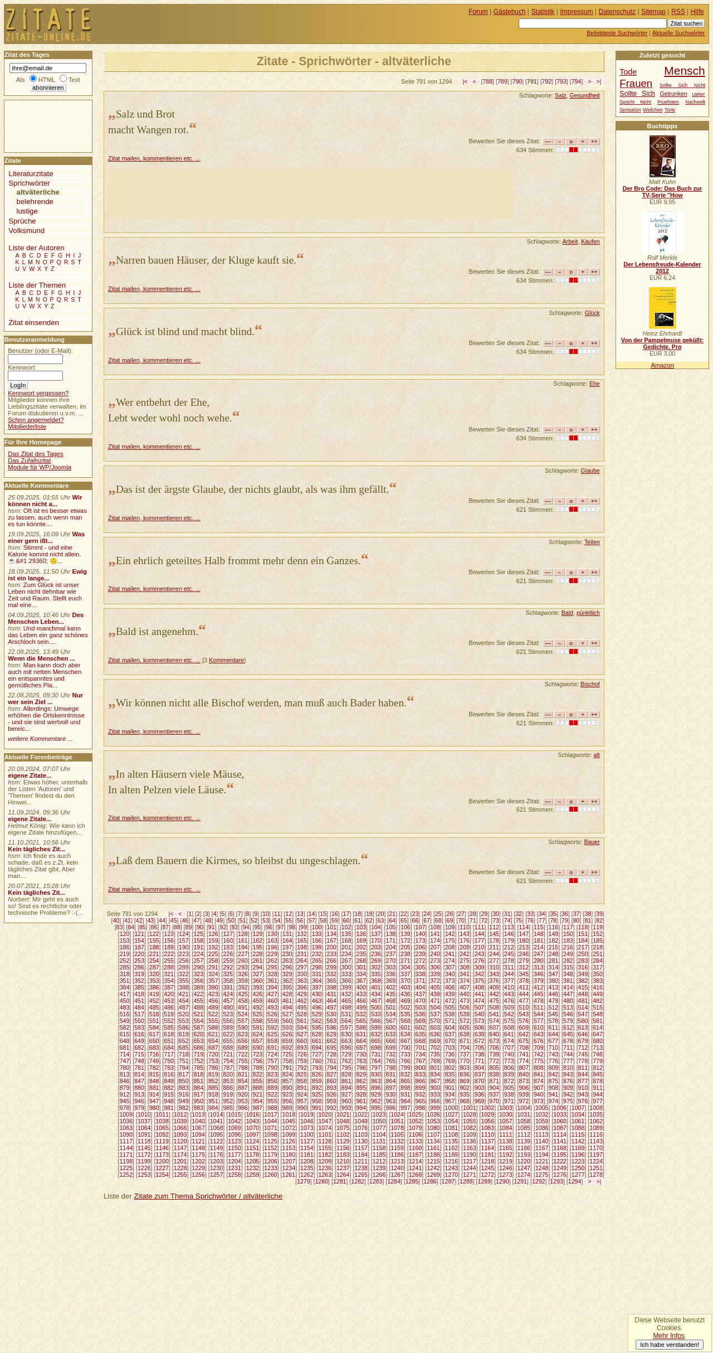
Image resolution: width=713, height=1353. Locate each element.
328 (272, 974)
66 (415, 920)
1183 (343, 1154)
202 (361, 947)
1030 (505, 1114)
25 (438, 913)
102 (346, 927)
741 (524, 1054)
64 (392, 920)
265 (317, 960)
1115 (578, 1134)
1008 (596, 1107)
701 (421, 1047)
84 (131, 927)
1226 (144, 1168)
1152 (270, 1148)
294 (258, 967)
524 (243, 1014)
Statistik (543, 12)
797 (376, 1067)
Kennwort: (22, 367)
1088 (578, 1127)
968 (465, 1101)
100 (317, 927)
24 (426, 913)
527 (287, 1014)
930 (390, 1094)
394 (272, 987)
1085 (523, 1127)
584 (154, 1027)
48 (208, 920)
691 (272, 1047)
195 (258, 947)
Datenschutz (617, 12)
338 (421, 974)
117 (568, 927)
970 (494, 1101)
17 (346, 913)
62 (369, 920)
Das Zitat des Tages (35, 453)
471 (435, 1000)
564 (346, 1020)
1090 (126, 1134)
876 (568, 1081)
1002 (488, 1107)
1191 (488, 1154)
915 (169, 1094)
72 (484, 920)
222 (169, 954)
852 (213, 1081)
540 (480, 1014)
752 (198, 1061)
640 (494, 1034)
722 (243, 1054)
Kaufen (590, 241)
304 (406, 967)
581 (598, 1020)
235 (361, 954)
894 (346, 1087)
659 (287, 1040)
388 (184, 987)
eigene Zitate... (29, 775)
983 (198, 1107)
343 (494, 974)
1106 (415, 1134)
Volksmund (26, 230)
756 (258, 1061)
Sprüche (22, 221)
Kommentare (226, 660)
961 (361, 1101)
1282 (357, 1181)
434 (376, 994)
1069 (234, 1127)
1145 (144, 1148)
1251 (596, 1168)
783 (169, 1067)
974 (554, 1101)
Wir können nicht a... (45, 500)
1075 (343, 1127)
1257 (216, 1174)
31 (507, 913)
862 (361, 1081)
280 (539, 960)
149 (554, 933)
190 (184, 947)
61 (357, 920)
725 (287, 1054)
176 (465, 940)
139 (406, 933)
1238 (361, 1168)
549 (125, 1020)
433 (361, 994)
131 (287, 933)
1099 (289, 1134)
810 (568, 1067)
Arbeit (570, 241)
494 (287, 1007)
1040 (198, 1121)
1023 (379, 1114)
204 (390, 947)
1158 (379, 1148)
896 (376, 1087)
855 (258, 1081)
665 (376, 1040)
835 (450, 1074)
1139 (523, 1141)
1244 (469, 1168)
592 (272, 1027)
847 (139, 1081)
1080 (433, 1127)
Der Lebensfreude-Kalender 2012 (662, 267)
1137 (488, 1141)
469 (406, 1000)
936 (480, 1094)
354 (169, 980)
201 (346, 947)
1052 (415, 1121)
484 (139, 1007)
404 (421, 987)
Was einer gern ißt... (46, 537)
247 (539, 954)
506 (465, 1007)
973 (539, 1101)
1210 (343, 1161)
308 (465, 967)
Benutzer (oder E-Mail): (40, 350)
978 (125, 1107)
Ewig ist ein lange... (47, 574)
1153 (289, 1148)
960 (346, 1101)
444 (524, 994)
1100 (307, 1134)
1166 (523, 1148)
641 (509, 1034)
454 (184, 1000)
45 (173, 920)
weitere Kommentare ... (40, 738)
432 (346, 994)
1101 (324, 1134)
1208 (307, 1161)
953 (243, 1101)
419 (154, 994)
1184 (361, 1154)
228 (258, 954)
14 (312, 913)
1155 (324, 1148)
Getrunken (673, 94)
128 (243, 933)
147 (524, 933)
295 (272, 967)
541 (494, 1014)
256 (184, 960)
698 (376, 1047)
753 (213, 1061)
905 (509, 1087)
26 (450, 913)
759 (302, 1061)
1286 (430, 1181)
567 (390, 1020)
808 (539, 1067)
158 (198, 940)
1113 (542, 1134)
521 (198, 1014)
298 (317, 967)
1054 (451, 1121)
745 (583, 1054)
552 (169, 1020)
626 (287, 1034)
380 (554, 980)
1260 (270, 1174)
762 (346, 1061)
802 (450, 1067)
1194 (542, 1154)
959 (331, 1101)
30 (495, 913)
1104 (379, 1134)
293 (243, 967)
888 (258, 1087)
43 (150, 920)
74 (507, 920)
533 (376, 1014)
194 (243, 947)
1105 (397, 1134)
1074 (324, 1127)
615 (125, 1034)
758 (287, 1061)
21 (392, 913)
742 (539, 1054)
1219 (505, 1161)
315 (568, 967)
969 (480, 1101)
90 (200, 927)
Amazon (662, 365)
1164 (488, 1148)
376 (494, 980)
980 (154, 1107)
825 (302, 1074)
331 (317, 974)
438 (435, 994)
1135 (451, 1141)
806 (509, 1067)
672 (480, 1040)
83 (119, 927)
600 (390, 1027)
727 (317, 1054)
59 (334, 920)
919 (228, 1094)
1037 (144, 1121)
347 (554, 974)
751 (184, 1061)
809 (554, 1067)
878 (598, 1081)
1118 (144, 1141)
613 (583, 1027)
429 (302, 994)
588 (213, 1027)
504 (435, 1007)
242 (465, 954)
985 (228, 1107)
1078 (397, 1127)
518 (154, 1014)
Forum (478, 12)
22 (404, 913)
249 (568, 954)
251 (598, 954)
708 (524, 1047)
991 (317, 1107)
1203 (216, 1161)
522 (213, 1014)
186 (125, 947)
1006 (560, 1107)
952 (228, 1101)
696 (346, 1047)
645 (568, 1034)
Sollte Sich (637, 94)
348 (568, 974)
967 (450, 1101)
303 (390, 967)
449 (598, 994)
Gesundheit (585, 95)
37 (576, 913)
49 (219, 920)
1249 (560, 1168)
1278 (596, 1174)
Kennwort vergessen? (38, 393)
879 (125, 1087)
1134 (433, 1141)
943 (583, 1094)
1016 (253, 1114)
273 (435, 960)
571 (450, 1020)
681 (125, 1047)
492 (258, 1007)
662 (331, 1040)
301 (361, 967)
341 (465, 974)
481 (583, 1000)
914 (154, 1094)
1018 (289, 1114)
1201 (180, 1161)
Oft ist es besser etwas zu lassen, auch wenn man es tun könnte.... (47, 517)
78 (553, 920)
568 (406, 1020)
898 (406, 1087)
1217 (469, 1161)
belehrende (35, 201)
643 (539, 1034)
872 (509, 1081)
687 (213, 1047)
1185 (379, 1154)
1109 (469, 1134)
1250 (578, 1168)
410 (509, 987)
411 (524, 987)
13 (300, 913)
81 (587, 920)
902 (465, 1087)
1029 (488, 1114)
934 (450, 1094)
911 (598, 1087)
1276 (560, 1174)
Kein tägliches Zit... (36, 849)
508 (494, 1007)
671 (465, 1040)
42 (139, 920)
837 (480, 1074)
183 (568, 940)
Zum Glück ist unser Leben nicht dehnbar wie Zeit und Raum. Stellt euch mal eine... (45, 594)
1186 (397, 1154)
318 (125, 974)
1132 (397, 1141)
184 (583, 940)
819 (213, 1074)
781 (139, 1067)
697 (361, 1047)
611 (554, 1027)
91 (211, 927)
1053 (433, 1121)
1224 (596, 1161)
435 (390, 994)
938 (509, 1094)
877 (583, 1081)
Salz (561, 95)
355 (184, 980)
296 (287, 967)
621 (213, 1034)
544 (539, 1014)
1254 (162, 1174)
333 (346, 974)
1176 (216, 1154)
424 (228, 994)
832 (406, 1074)
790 (517, 81)
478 (539, 1000)
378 (524, 980)
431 (331, 994)
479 (554, 1000)
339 (435, 974)
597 (346, 1027)
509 (509, 1007)
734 (421, 1054)
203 (376, 947)
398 (331, 987)
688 (228, 1047)
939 (524, 1094)
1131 (379, 1141)
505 (450, 1007)
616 (139, 1034)
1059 (542, 1121)
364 (317, 980)
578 (554, 1020)
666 (390, 1040)
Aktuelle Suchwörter (678, 33)
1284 (394, 1181)
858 (302, 1081)
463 (317, 1000)
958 (317, 1101)
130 (272, 933)
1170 (596, 1148)
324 (213, 974)
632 (376, 1034)
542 (509, 1014)
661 (317, 1040)
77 (542, 920)
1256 (198, 1174)
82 (599, 920)
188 (154, 947)
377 (509, 980)
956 (287, 1101)
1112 (523, 1134)
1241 (415, 1168)
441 (480, 994)
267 (346, 960)
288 (169, 967)
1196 (578, 1154)
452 (154, 1000)
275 (465, 960)
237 (390, 954)
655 (228, 1040)
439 (450, 994)
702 (435, 1047)
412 (539, 987)
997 (406, 1107)
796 (361, 1067)
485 (154, 1007)
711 (568, 1047)
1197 (596, 1154)
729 (346, 1054)
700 (406, 1047)
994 (361, 1107)
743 (554, 1054)
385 (139, 987)
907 (539, 1087)
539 (465, 1014)
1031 (523, 1114)
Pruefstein (668, 102)
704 (465, 1047)
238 (406, 954)
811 (583, 1067)
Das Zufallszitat (29, 460)
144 (480, 933)
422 (198, 994)
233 (331, 954)
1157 (361, 1148)
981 (169, 1107)
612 (568, 1027)
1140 (542, 1141)
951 (213, 1101)
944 (598, 1094)
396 (302, 987)
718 (184, 1054)
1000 (451, 1107)
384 (125, 987)
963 (390, 1101)
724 (272, 1054)
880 (139, 1087)
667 (406, 1040)
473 (465, 1000)
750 (169, 1061)
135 (346, 933)
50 (231, 920)
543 (524, 1014)
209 (465, 947)
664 (361, 1040)
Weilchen (652, 110)
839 (509, 1074)
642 (524, 1034)
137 (376, 933)
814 (139, 1074)
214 (539, 947)
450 (125, 1000)
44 (162, 920)
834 (435, 1074)
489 (213, 1007)
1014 (216, 1114)
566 (376, 1020)
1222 (560, 1161)
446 (554, 994)
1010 (144, 1114)
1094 (198, 1134)
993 (346, 1107)
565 (361, 1020)
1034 (578, 1114)
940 (539, 1094)
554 (198, 1020)
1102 (343, 1134)
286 (139, 967)
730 (361, 1054)
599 (376, 1027)
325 (228, 974)
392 (243, 987)
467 (376, 1000)
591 (258, 1027)
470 (421, 1000)
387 (169, 987)
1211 (361, 1161)
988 (272, 1107)
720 (213, 1054)
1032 (542, 1114)
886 (228, 1087)
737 (465, 1054)
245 (509, 954)
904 (494, 1087)
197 (287, 947)
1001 (469, 1107)
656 (243, 1040)
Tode (628, 71)
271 (406, 960)
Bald (567, 612)
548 (598, 1014)
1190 (469, 1154)
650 (154, 1040)
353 (154, 980)
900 (435, 1087)
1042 (234, 1121)
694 (317, 1047)
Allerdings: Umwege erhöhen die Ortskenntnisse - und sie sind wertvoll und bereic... (46, 718)
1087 (560, 1127)
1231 (234, 1168)
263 (287, 960)
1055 (469, 1121)
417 (125, 994)
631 (361, 1034)
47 (196, 920)
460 (272, 1000)
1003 (505, 1107)
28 (473, 913)
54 (277, 920)
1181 (307, 1154)
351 (125, 980)
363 (302, 980)
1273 (505, 1174)
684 (169, 1047)
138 (390, 933)
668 (421, 1040)
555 (213, 1020)
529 (317, 1014)
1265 (361, 1174)
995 (376, 1107)
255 (169, 960)
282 (568, 960)
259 (228, 960)
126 (213, 933)
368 (376, 980)
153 (125, 940)
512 (554, 1007)
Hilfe (697, 12)
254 (154, 960)
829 (361, 1074)
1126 (289, 1141)
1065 (162, 1127)
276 (480, 960)
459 (258, 1000)
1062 (596, 1121)
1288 (466, 1181)
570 (435, 1020)
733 (406, 1054)
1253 (144, 1174)
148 (539, 933)
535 (406, 1014)
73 (495, 920)
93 (234, 927)
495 (302, 1007)
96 (269, 927)
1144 (126, 1148)
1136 (469, 1141)
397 (317, 987)
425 (243, 994)
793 (561, 81)
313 (539, 967)
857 (287, 1081)
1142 (578, 1141)
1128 (324, 1141)
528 (302, 1014)
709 (539, 1047)
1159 (397, 1148)
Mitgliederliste (27, 426)
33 (530, 913)
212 (509, 947)
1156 (343, 1148)
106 (406, 927)
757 (272, 1061)
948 (169, 1101)
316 (583, 967)
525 (258, 1014)
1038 (162, 1121)
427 (272, 994)
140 (421, 933)
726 (302, 1054)
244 (494, 954)
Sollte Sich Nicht (682, 85)
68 (438, 920)
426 (258, 994)
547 (583, 1014)
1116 (596, 1134)
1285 (412, 1181)
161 (243, 940)
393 (258, 987)
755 (243, 1061)
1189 (451, 1154)
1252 (126, 1174)
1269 (433, 1174)
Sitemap (653, 12)
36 (564, 913)
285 (125, 967)
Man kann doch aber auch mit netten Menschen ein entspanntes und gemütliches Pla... (44, 675)
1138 (505, 1141)
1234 (289, 1168)
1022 (361, 1114)
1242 (433, 1168)
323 (198, 974)
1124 (253, 1141)
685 (184, 1047)
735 (435, 1054)
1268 (415, 1174)
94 (246, 927)
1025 (415, 1114)
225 (213, 954)
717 (169, 1054)
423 (213, 994)
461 (287, 1000)
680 (598, 1040)
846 (125, 1081)
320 (154, 974)
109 (450, 927)
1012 (180, 1114)
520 (184, 1014)
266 (331, 960)
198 (302, 947)
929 (376, 1094)
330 (302, 974)
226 (228, 954)
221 (154, 954)
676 (539, 1040)
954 (258, 1101)
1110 (488, 1134)
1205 (253, 1161)
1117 (126, 1141)
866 (421, 1081)
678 (568, 1040)
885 (213, 1087)
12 (288, 913)
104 (376, 927)
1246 (505, 1168)
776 (554, 1061)
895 (361, 1087)
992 (331, 1107)
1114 (560, 1134)
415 (583, 987)
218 (598, 947)
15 (323, 913)
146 (509, 933)
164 (287, 940)
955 (272, 1101)
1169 (578, 1148)
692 (287, 1047)
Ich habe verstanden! (669, 1344)
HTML (46, 79)
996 (390, 1107)
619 (184, 1034)
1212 (379, 1161)
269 (376, 960)
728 (331, 1054)
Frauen (635, 83)
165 (302, 940)
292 (228, 967)
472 (450, 1000)
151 (583, 933)
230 (287, 954)
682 (139, 1047)
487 (184, 1007)
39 (599, 913)
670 (450, 1040)
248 (554, 954)
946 (139, 1101)
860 (331, 1081)
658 (272, 1040)
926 (331, 1094)
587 (198, 1027)
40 (116, 920)
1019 (307, 1114)
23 (415, 913)
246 (524, 954)
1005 (542, 1107)
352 (139, 980)
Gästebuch (510, 12)
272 (421, 960)
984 (213, 1107)
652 (184, 1040)
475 (494, 1000)
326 (243, 974)
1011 (162, 1114)
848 (154, 1081)
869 (465, 1081)
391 (228, 987)
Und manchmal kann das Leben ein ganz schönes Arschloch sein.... (47, 635)
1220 (523, 1161)
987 (258, 1107)
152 (598, 933)
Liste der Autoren (36, 248)
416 (598, 987)
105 (390, 927)
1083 (488, 1127)
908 (554, 1087)
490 (228, 1007)
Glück (592, 312)
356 (198, 980)
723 (258, 1054)
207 (435, 947)
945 (125, 1101)
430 (317, 994)
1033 (560, 1114)
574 (494, 1020)
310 (494, 967)
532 (361, 1014)
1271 (469, 1174)
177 (480, 940)
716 (154, 1054)
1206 (270, 1161)
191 (198, 947)
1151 (253, 1148)
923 (287, 1094)
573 (480, 1020)
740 (509, 1054)
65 (404, 920)
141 (435, 933)
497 (331, 1007)
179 (509, 940)
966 (435, 1101)
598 (361, 1027)
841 (539, 1074)
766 (406, 1061)
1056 (488, 1121)
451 (139, 1000)
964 (406, 1101)
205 (406, 947)
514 (583, 1007)
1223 (578, 1161)
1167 (542, 1148)
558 (258, 1020)
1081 (451, 1127)
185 (598, 940)
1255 (180, 1174)
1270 (451, 1174)
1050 (379, 1121)
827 (331, 1074)
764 (376, 1061)
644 (554, 1034)
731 (376, 1054)
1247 (523, 1168)
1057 (505, 1121)
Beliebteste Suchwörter (617, 33)
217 (583, 947)
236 (376, 954)
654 (213, 1040)
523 (228, 1014)
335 (376, 974)
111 (480, 927)
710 (554, 1047)
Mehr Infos (668, 1336)
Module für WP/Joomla (39, 467)
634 (406, 1034)
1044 (270, 1121)
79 (564, 920)
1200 (162, 1161)
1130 (361, 1141)
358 (228, 980)
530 (331, 1014)
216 (568, 947)
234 (346, 954)
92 (223, 927)
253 (139, 960)
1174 (180, 1154)
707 (509, 1047)
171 (390, 940)
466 (361, 1000)
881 (154, 1087)
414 (568, 987)
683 (154, 1047)
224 (198, 954)
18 (357, 913)
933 (435, 1094)
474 (480, 1000)
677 (554, 1040)
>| (598, 81)
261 (258, 960)
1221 (542, 1161)
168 (346, 940)
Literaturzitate (30, 173)
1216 (451, 1161)
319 (139, 974)
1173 (162, 1154)
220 (139, 954)
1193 (523, 1154)
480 (568, 1000)
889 (272, 1087)
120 (125, 933)
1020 (324, 1114)
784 (184, 1067)
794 (577, 81)
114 (524, 927)
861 (346, 1081)
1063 (126, 1127)
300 (346, 967)
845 (598, 1074)
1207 (289, 1161)
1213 (397, 1161)
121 (139, 933)
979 (139, 1107)
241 (450, 954)
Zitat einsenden (33, 322)
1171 (126, 1154)
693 (302, 1047)
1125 (270, 1141)
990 (302, 1107)
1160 (415, 1148)
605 (465, 1027)
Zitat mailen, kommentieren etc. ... (154, 158)
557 (243, 1020)
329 (287, 974)
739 (494, 1054)
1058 (523, 1121)
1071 (270, 1127)
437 (421, 994)
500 (376, 1007)
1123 (234, 1141)
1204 (234, 1161)
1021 (343, 1114)
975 (568, 1101)
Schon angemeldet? (36, 419)
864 (390, 1081)
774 (524, 1061)
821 (243, 1074)
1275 (542, 1174)
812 (598, 1067)
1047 (324, 1121)
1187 (415, 1154)
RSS (678, 12)
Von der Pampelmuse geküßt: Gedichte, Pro (662, 343)
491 (243, 1007)
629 (331, 1034)
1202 (198, 1161)
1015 (234, 1114)
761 (331, 1061)
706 (494, 1047)
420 (169, 994)
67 (426, 920)
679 (583, 1040)
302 (376, 967)
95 (257, 927)
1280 (321, 1181)
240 (435, 954)
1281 (339, 1181)
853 (228, 1081)
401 (376, 987)
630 (346, 1034)
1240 (397, 1168)
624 (258, 1034)
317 (598, 967)
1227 (162, 1168)
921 (258, 1094)
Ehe (594, 383)
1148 (198, 1148)
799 (406, 1067)
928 (361, 1094)
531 (346, 1014)
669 (435, 1040)
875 (554, 1081)
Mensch (684, 70)
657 (258, 1040)
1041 (216, 1121)
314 (554, 967)
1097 (253, 1134)
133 (317, 933)
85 (142, 927)
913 (139, 1094)
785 (198, 1067)
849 (169, 1081)
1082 (469, 1127)
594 (302, 1027)
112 (494, 927)
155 (154, 940)
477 (524, 1000)
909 (568, 1087)
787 (228, 1067)
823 (272, 1074)
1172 (144, 1154)
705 (480, 1047)
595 (317, 1027)
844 (583, 1074)
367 (361, 980)
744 (568, 1054)
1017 (270, 1114)
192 (213, 947)
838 (494, 1074)
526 (272, 1014)
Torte (670, 110)
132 (302, 933)
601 (406, 1027)
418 (139, 994)
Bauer (591, 841)
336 (390, 974)
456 (213, 1000)
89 (188, 927)
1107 (433, 1134)
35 (553, 913)
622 (228, 1034)
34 (542, 913)
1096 (234, 1134)
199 (317, 947)
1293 (556, 1181)
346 (539, 974)
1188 (433, 1154)
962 (376, 1101)
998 (421, 1107)
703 (450, 1047)
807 (524, 1067)
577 (539, 1020)
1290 (502, 1181)
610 (539, 1027)
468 (390, 1000)
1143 (596, 1141)
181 (539, 940)
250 (583, 954)
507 (480, 1007)
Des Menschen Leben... (46, 618)
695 (331, 1047)
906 (524, 1087)
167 (331, 940)
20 (381, 913)
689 (243, 1047)
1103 (361, 1134)
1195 (560, 1154)
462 (302, 1000)
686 (198, 1047)
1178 (253, 1154)
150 (568, 933)
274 (450, 960)
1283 (376, 1181)
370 (406, 980)
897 (390, 1087)
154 (139, 940)
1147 (180, 1148)
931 (406, 1094)
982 (184, 1107)
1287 (448, 1181)
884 (198, 1087)
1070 (253, 1127)
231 (302, 954)
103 (361, 927)
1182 (324, 1154)
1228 (180, 1168)
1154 (307, 1148)
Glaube (590, 470)
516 (125, 1014)
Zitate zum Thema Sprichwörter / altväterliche (208, 1196)
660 (302, 1040)
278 (509, 960)
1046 (307, 1121)
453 (169, 1000)
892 (317, 1087)
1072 (289, 1127)
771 (480, 1061)
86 (154, 927)
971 (509, 1101)
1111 (505, 1134)
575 (509, 1020)
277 (494, 960)
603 (435, 1027)
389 (198, 987)
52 (254, 920)
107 (421, 927)
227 (243, 954)
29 (484, 913)
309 (480, 967)
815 (154, 1074)
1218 (488, 1161)
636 (435, 1034)
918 (213, 1094)
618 (169, 1034)
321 (169, 974)
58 (323, 920)
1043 (253, 1121)
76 (530, 920)
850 (184, 1081)
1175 (198, 1154)
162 (258, 940)
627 (302, 1034)
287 (154, 967)
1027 (451, 1114)
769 (450, 1061)
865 (406, 1081)
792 (547, 81)
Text (74, 79)
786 (213, 1067)
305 (421, 967)
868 (450, 1081)
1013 (198, 1114)
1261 (289, 1174)
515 (598, 1007)
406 (450, 987)
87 (165, 927)
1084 (505, 1127)
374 (465, 980)
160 (228, 940)
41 (127, 920)
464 (331, 1000)
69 (450, 920)
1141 (560, 1141)
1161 (433, 1148)
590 (243, 1027)
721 (228, 1054)
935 (465, 1094)
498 (346, 1007)
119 (598, 927)
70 (461, 920)
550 (139, 1020)
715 (139, 1054)
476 (509, 1000)
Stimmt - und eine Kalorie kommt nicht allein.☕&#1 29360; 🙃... (44, 554)
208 (450, 947)
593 (287, 1027)
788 (487, 81)
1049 (361, 1121)
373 (450, 980)
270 (390, 960)
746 (598, 1054)
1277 (578, 1174)
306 (435, 967)
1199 (144, 1161)
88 (177, 927)
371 (421, 980)
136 (361, 933)
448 (583, 994)
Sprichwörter (29, 183)
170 (376, 940)
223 (184, 954)
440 (465, 994)
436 (406, 994)
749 (154, 1061)
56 (300, 920)
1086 (542, 1127)
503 (421, 1007)
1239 (379, 1168)
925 (317, 1094)
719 (198, 1054)
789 (502, 81)
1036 (126, 1121)
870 (480, 1081)
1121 (198, 1141)
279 (524, 960)
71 (473, 920)
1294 (575, 1181)
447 (568, 994)
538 (450, 1014)
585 (169, 1027)
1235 (307, 1168)
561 (302, 1020)
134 (331, 933)
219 (125, 954)
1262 (307, 1174)
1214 (415, 1161)
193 (228, 947)
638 (465, 1034)
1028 (469, 1114)
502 (406, 1007)
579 (568, 1020)
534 (390, 1014)
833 (421, 1074)
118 (583, 927)
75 (518, 920)
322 (184, 974)
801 (435, 1067)
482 (598, 1000)
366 (346, 980)
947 (154, 1101)
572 (465, 1020)
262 (272, 960)
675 (524, 1040)
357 (213, 980)
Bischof (590, 684)
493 (272, 1007)
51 (243, 920)
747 (125, 1061)
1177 (234, 1154)
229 (272, 954)
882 (169, 1087)
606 (480, 1027)
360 (258, 980)
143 (465, 933)
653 (198, 1040)
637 (450, 1034)
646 (583, 1034)
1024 (397, 1114)
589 (228, 1027)
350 (598, 974)
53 (265, 920)
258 (213, 960)
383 (598, 980)
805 (494, 1067)
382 (583, 980)
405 (435, 987)
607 (494, 1027)
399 (346, 987)
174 (435, 940)
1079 (415, 1127)
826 (317, 1074)
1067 (198, 1127)
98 (292, 927)
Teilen (592, 542)
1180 (289, 1154)
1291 (520, 1181)
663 (346, 1040)
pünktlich (588, 612)
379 (539, 980)
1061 (578, 1121)
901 (450, 1087)
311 (509, 967)
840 (524, 1074)
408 (480, 987)
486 (169, 1007)
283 (583, 960)
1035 (596, 1114)
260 (243, 960)
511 (539, 1007)
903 (480, 1087)
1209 (324, 1161)
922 (272, 1094)
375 (480, 980)
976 (583, 1101)
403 (406, 987)
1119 (162, 1141)
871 (494, 1081)
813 (125, 1074)
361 (272, 980)
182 (554, 940)
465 (346, 1000)
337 (406, 974)
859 (317, 1081)
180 (524, 940)
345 (524, 974)
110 (465, 927)
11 (277, 913)
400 (361, 987)
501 (390, 1007)
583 (139, 1027)
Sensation (630, 110)
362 (287, 980)
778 (583, 1061)
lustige (27, 211)
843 (568, 1074)
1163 (469, 1148)
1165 (505, 1148)
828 (346, 1074)
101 (331, 927)
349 (583, 974)
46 (185, 920)
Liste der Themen (37, 285)
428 (287, 994)
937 (494, 1094)
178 (494, 940)
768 (435, 1061)
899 (421, 1087)
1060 (560, 1121)
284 (598, 960)
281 (554, 960)
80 (576, 920)
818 (198, 1074)
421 (184, 994)
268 (361, 960)
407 (465, 987)
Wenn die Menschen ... (41, 658)
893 (331, 1087)
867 (435, 1081)
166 (317, 940)
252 (125, 960)
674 (509, 1040)
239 (421, 954)
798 (390, 1067)
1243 (451, 1168)
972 (524, 1101)
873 (524, 1081)
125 (198, 933)
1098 (270, 1134)
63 (381, 920)
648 (125, 1040)
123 (169, 933)
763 (361, 1061)
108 (435, 927)
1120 (180, 1141)
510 (524, 1007)
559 (272, 1020)
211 (494, 947)
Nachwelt (695, 102)
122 (154, 933)
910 (583, 1087)
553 (184, 1020)
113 (509, 927)
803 (465, 1067)
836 (465, 1074)
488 (198, 1007)
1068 (216, 1127)
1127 (307, 1141)
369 (390, 980)
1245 (488, 1168)
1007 (578, 1107)
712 (583, 1047)
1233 (270, 1168)
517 (139, 1014)
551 (154, 1020)
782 (154, 1067)
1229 (198, 1168)
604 (450, 1027)
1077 (379, 1127)
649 (139, 1040)
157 (184, 940)
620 (198, 1034)
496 (317, 1007)
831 (390, 1074)
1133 (415, 1141)
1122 (216, 1141)
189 (169, 947)
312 (524, 967)
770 (465, 1061)
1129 (343, 1141)
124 (184, 933)
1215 (433, 1161)
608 (509, 1027)
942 (568, 1094)
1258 (234, 1174)
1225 (126, 1168)
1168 (560, 1148)
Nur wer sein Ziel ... (45, 698)
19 (369, 913)
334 (361, 974)
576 (524, 1020)
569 (421, 1020)
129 (258, 933)
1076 (361, 1127)
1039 (180, 1121)
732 (390, 1054)
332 (331, 974)
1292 (538, 1181)
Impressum (576, 12)
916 (184, 1094)
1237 (343, 1168)
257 (198, 960)
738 (480, 1054)
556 (228, 1020)
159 (213, 940)
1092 (162, 1134)
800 (421, 1067)
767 (421, 1061)
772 (494, 1061)
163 (272, 940)
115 (539, 927)
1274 (523, 1174)
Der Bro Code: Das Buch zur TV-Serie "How (662, 191)
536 (421, 1014)
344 (509, 974)
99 (303, 927)
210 (480, 947)
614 (598, 1027)
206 (421, 947)
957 (302, 1101)
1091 (144, 1134)
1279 (303, 1181)
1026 (433, 1114)
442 (494, 994)
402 (390, 987)
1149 (216, 1148)
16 (334, 913)
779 (598, 1061)
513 (568, 1007)
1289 (484, 1181)
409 (494, 987)
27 (461, 913)
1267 (397, 1174)
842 (554, 1074)
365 (331, 980)
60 (346, 920)
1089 (596, 1127)
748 (139, 1061)
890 (287, 1087)
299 (331, 967)
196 (272, 947)
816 (169, 1074)
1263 (324, 1174)
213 (524, 947)
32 (518, 913)
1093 (180, 1134)
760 (317, 1061)
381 (568, 980)
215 (554, 947)
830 (376, 1074)
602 (421, 1027)
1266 (379, 1174)
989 (287, 1107)
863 (376, 1081)
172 (406, 940)
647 (598, 1034)
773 (509, 1061)
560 (287, 1020)
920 (243, 1094)
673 (494, 1040)
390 (213, 987)
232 (317, 954)
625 (272, 1034)
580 (583, 1020)
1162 (451, 1148)
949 (184, 1101)
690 (258, 1047)
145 (494, 933)
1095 (216, 1134)
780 (125, 1067)
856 (272, 1081)
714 (125, 1054)
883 (184, 1087)
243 (480, 954)
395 (287, 987)
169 (361, 940)
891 (302, 1087)
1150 (234, 1148)
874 (539, 1081)
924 (302, 1094)
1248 (542, 1168)
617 (154, 1034)
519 (169, 1014)
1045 (289, 1121)
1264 (343, 1174)
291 (213, 967)
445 (539, 994)
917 (198, 1094)
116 (554, 927)
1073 (307, 1127)
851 (198, 1081)
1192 (505, 1154)
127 (228, 933)
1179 (270, 1154)
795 (346, 1067)
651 (169, 1040)
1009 (126, 1114)
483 (125, 1007)
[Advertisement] (311, 194)
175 (450, 940)
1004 (523, 1107)
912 (125, 1094)
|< (465, 81)
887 (243, 1087)
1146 (162, 1148)
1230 (216, 1168)
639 (480, 1034)
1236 (324, 1168)
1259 (253, 1174)
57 (312, 920)
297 (302, 967)
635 (421, 1034)
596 (331, 1027)
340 (450, 974)
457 (228, 1000)
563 (331, 1020)
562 (317, 1020)
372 (435, 980)
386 (154, 987)
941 (554, 1094)
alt (597, 754)
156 (169, 940)
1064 (144, 1127)
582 (125, 1027)
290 (198, 967)
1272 (488, 1174)
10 (265, 913)
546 (568, 1014)
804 (480, 1067)
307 (450, 967)
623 (243, 1034)
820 (228, 1074)
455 (198, 1000)
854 (243, 1081)
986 (243, 1107)
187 (139, 947)
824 (287, 1074)
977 (598, 1101)
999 (435, 1107)
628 (317, 1034)
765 (390, 1061)
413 (554, 987)
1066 (180, 1127)
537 (435, 1014)
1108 (451, 1134)
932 (421, 1094)
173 (421, 940)
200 (331, 947)
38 (587, 913)
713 (598, 1047)
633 (390, 1034)
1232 (253, 1168)
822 (258, 1074)
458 (243, 1000)
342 (480, 974)
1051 (397, 1121)
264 (302, 960)
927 (346, 1094)
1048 (343, 1121)
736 (450, 1054)
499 (361, 1007)
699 (390, 1047)
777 (568, 1061)
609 (524, 1027)
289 (184, 967)
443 (509, 994)
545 (554, 1014)
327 (258, 974)
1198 (126, 1161)
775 (539, 1061)
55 (288, 920)
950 (198, 1101)
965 (421, 1101)
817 (184, 1074)
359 (243, 980)
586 (184, 1027)
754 (228, 1061)
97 (280, 927)
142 (450, 933)
